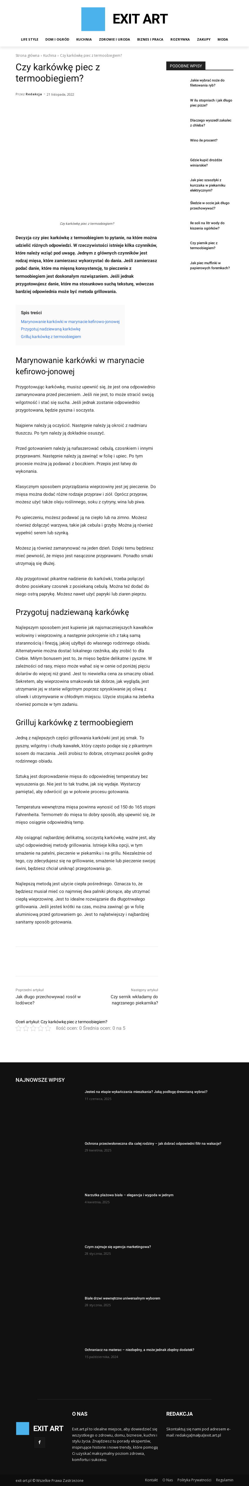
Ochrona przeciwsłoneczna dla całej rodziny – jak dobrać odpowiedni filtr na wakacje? (153, 1143)
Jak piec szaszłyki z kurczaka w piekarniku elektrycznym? (207, 185)
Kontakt (151, 1479)
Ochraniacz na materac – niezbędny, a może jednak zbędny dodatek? (139, 1350)
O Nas (167, 1479)
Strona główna (27, 55)
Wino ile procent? (204, 140)
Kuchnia (49, 55)
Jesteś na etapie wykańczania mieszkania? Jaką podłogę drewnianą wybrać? (146, 1092)
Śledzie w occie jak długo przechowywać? (210, 205)
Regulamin (224, 1479)
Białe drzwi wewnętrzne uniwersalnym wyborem (122, 1298)
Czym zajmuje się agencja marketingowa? (118, 1247)
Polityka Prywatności (194, 1479)
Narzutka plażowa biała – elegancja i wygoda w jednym (129, 1195)
